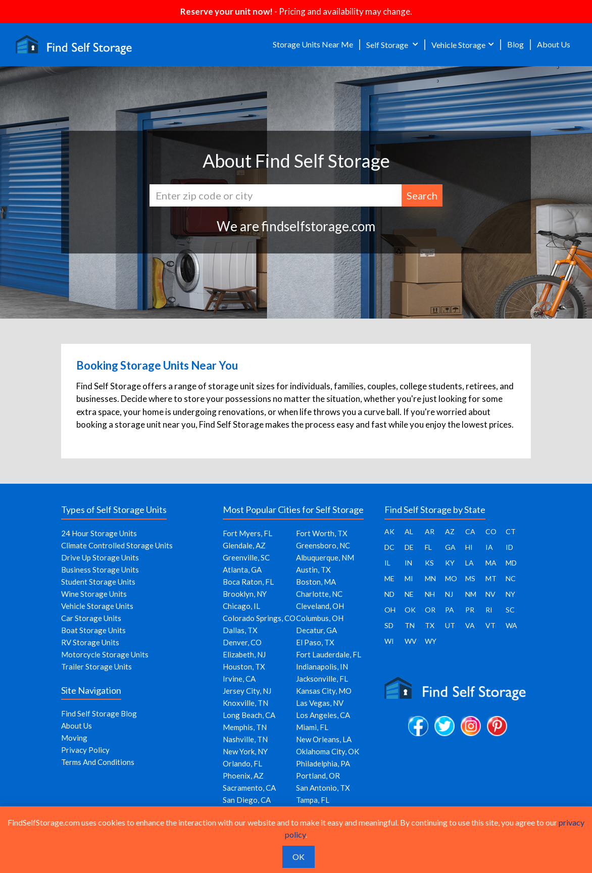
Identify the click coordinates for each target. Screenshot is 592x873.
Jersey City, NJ (247, 690)
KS (429, 562)
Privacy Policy (85, 749)
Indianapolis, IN (322, 666)
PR (469, 609)
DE (409, 547)
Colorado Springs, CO (259, 618)
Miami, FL (312, 727)
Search (422, 195)
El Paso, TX (315, 642)
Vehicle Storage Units (97, 605)
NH (430, 594)
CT (511, 531)
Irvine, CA (239, 678)
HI (469, 547)
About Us (553, 44)
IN (408, 562)
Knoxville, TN (245, 702)
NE (409, 594)
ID (509, 547)
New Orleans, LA (324, 739)
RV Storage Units (90, 642)
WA (511, 625)
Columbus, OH (319, 618)
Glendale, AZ (244, 545)
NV (490, 594)
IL (387, 562)
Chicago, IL (241, 605)
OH (390, 609)
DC (389, 547)
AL (409, 531)
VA (470, 625)
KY (450, 562)
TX (429, 625)
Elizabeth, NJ (244, 654)
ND (389, 594)
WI (389, 641)
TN (410, 625)
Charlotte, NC (319, 593)
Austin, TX (313, 569)
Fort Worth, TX (322, 533)
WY (430, 641)
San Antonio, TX (323, 787)
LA (469, 562)
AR (429, 531)
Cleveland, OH (320, 605)
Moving (74, 737)
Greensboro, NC (323, 545)
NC (511, 578)
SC (510, 609)
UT (450, 625)
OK (410, 609)
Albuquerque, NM (325, 557)
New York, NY (245, 751)
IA (489, 547)
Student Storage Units (98, 581)
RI (488, 609)
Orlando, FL (242, 763)
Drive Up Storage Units (100, 557)
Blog (515, 44)
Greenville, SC (246, 557)
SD (388, 625)
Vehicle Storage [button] (458, 44)
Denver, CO (242, 642)
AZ (450, 531)
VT (490, 625)
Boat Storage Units (93, 630)
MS (470, 578)
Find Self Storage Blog (99, 713)
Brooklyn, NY (245, 593)
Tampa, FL (312, 799)
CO (491, 531)
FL (428, 547)
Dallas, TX (240, 630)
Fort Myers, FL (247, 533)
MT (491, 578)
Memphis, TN (245, 727)
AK (389, 531)
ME (389, 578)
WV (411, 641)
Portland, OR (318, 775)
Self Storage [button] (388, 44)
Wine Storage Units (94, 593)
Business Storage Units (100, 569)
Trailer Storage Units (96, 666)
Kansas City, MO (324, 690)
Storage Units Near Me (313, 44)
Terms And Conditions (97, 761)
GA (450, 547)
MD (511, 562)
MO (451, 578)
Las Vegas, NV (319, 702)
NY (510, 594)
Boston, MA (316, 581)
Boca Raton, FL (248, 581)
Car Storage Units (91, 618)
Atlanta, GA (242, 569)
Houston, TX (244, 666)
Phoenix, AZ (243, 775)
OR (430, 609)
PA (449, 609)
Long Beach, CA (249, 715)
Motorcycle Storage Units (105, 654)
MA (491, 562)
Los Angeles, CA (323, 715)
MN (430, 578)
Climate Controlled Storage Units (117, 545)
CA (470, 531)
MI (409, 578)
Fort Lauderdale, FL (328, 654)
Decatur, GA (316, 630)
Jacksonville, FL (322, 678)
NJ (449, 594)
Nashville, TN (245, 739)
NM (470, 594)
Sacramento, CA (249, 787)
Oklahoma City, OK (327, 751)
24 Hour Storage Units (99, 533)
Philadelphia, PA (323, 763)
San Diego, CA (247, 799)
